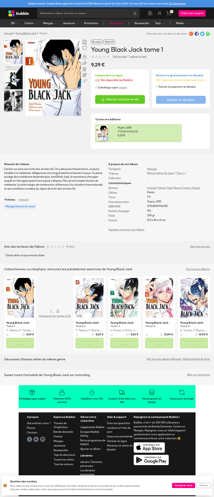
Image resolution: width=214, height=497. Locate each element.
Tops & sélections (64, 456)
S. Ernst (127, 331)
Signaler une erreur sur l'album (126, 230)
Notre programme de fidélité (92, 443)
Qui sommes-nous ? (39, 424)
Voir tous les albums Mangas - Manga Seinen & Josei (178, 360)
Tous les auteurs (63, 465)
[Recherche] (83, 14)
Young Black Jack (26, 34)
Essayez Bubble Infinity (89, 434)
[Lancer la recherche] (135, 14)
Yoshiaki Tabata (156, 189)
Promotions (91, 24)
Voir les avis (120, 57)
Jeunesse (70, 24)
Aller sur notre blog (198, 375)
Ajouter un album (90, 450)
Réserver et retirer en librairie (120, 448)
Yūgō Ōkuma (174, 189)
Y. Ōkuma (93, 331)
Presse (31, 428)
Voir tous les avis (200, 247)
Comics (31, 24)
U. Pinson (115, 331)
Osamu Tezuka (191, 189)
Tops (160, 24)
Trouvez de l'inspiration (61, 426)
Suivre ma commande (120, 437)
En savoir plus (177, 3)
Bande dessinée (63, 432)
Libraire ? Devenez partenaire (91, 464)
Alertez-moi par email (120, 100)
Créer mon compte (192, 13)
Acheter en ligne (117, 442)
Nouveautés (142, 24)
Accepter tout (183, 485)
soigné (123, 88)
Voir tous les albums (198, 270)
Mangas (50, 24)
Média (181, 24)
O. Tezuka (25, 331)
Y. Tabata (12, 331)
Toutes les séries (64, 460)
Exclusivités (116, 24)
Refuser (203, 485)
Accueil (8, 34)
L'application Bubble (92, 428)
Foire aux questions (118, 424)
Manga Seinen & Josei (160, 174)
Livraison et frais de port (119, 430)
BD (15, 24)
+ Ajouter (23, 200)
